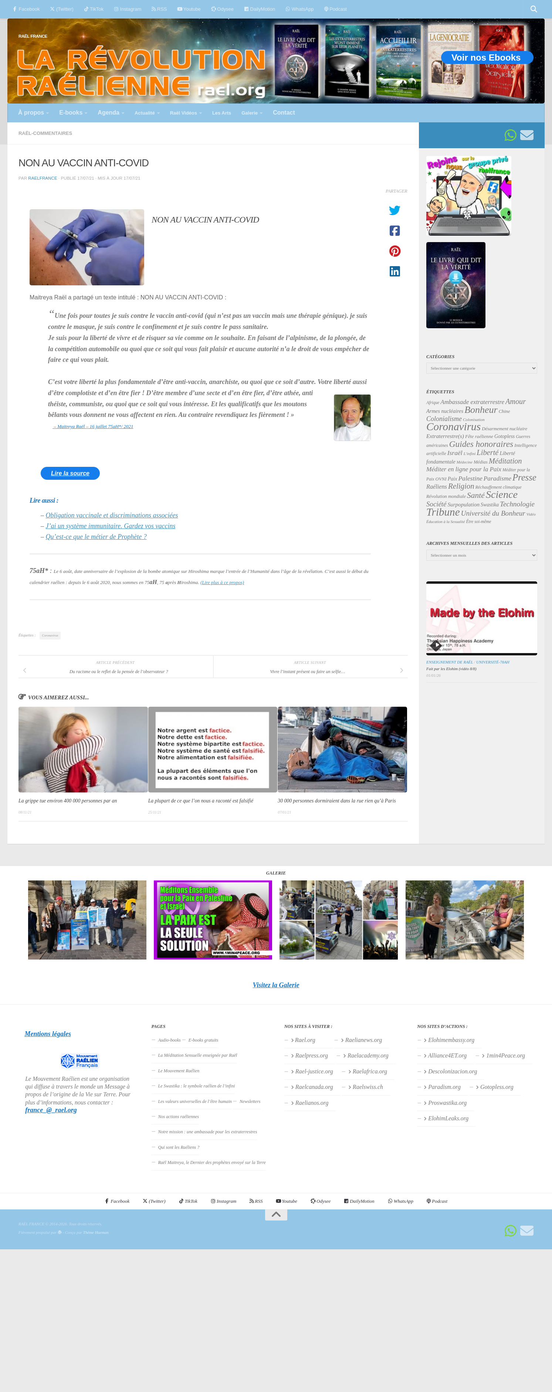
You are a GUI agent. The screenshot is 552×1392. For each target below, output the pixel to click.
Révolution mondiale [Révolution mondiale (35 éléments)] (446, 496)
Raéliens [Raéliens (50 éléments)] (436, 486)
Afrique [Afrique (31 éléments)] (432, 402)
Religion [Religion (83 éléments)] (461, 486)
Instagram (127, 9)
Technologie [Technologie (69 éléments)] (517, 504)
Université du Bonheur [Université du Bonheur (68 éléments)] (493, 513)
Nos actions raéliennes (178, 1116)
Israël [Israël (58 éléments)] (455, 452)
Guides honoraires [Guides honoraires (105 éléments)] (481, 444)
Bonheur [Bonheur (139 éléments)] (481, 409)
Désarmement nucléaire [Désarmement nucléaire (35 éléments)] (504, 428)
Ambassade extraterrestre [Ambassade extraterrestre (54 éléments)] (472, 401)
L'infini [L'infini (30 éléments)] (470, 453)
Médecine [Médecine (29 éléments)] (465, 462)
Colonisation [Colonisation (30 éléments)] (474, 419)
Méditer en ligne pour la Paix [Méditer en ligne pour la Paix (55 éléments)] (463, 469)
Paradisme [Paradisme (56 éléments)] (497, 478)
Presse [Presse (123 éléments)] (524, 477)
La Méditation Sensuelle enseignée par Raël (197, 1055)
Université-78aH (492, 662)
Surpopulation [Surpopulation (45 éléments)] (464, 504)
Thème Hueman (96, 1232)
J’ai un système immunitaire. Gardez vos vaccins (111, 526)
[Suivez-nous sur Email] (527, 135)
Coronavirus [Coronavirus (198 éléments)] (453, 426)
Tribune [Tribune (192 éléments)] (443, 512)
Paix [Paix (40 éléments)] (452, 479)
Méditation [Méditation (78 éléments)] (505, 461)
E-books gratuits (204, 1040)
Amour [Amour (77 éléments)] (515, 401)
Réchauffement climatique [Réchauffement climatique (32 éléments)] (498, 487)
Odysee (222, 9)
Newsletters (250, 1101)
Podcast (335, 9)
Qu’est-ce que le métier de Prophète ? (96, 536)
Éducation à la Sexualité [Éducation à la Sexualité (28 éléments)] (445, 522)
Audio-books (169, 1040)
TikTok (94, 9)
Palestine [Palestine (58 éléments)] (470, 478)
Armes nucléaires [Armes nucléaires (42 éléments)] (444, 411)
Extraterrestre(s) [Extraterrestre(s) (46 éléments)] (445, 436)
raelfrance (42, 178)
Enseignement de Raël (449, 662)
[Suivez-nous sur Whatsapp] (510, 135)
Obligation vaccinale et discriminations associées (112, 515)
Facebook (26, 9)
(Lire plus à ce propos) (222, 582)
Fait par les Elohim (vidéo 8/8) (451, 668)
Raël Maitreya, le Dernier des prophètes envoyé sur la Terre (212, 1162)
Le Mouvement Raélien (178, 1070)
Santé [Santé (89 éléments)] (476, 495)
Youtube (188, 9)
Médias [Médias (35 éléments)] (481, 462)
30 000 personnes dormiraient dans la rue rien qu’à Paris (337, 801)
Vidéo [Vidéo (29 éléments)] (531, 514)
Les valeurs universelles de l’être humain (195, 1101)
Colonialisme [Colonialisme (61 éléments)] (444, 418)
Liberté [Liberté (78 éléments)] (487, 452)
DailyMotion (259, 9)
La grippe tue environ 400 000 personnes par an (67, 801)
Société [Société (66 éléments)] (436, 504)
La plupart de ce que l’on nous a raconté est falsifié (200, 801)
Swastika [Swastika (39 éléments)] (490, 504)
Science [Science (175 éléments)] (502, 494)
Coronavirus (50, 635)
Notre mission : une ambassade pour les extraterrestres (207, 1131)
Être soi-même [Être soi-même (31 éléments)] (478, 521)
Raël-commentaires (45, 133)
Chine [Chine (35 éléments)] (504, 411)
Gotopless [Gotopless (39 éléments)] (504, 436)
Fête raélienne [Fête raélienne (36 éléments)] (479, 436)
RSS (159, 9)
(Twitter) (61, 9)
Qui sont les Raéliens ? (178, 1147)
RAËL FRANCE (32, 36)
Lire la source (70, 473)
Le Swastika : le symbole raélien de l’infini (196, 1086)
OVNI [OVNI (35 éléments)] (441, 479)
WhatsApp (299, 9)
